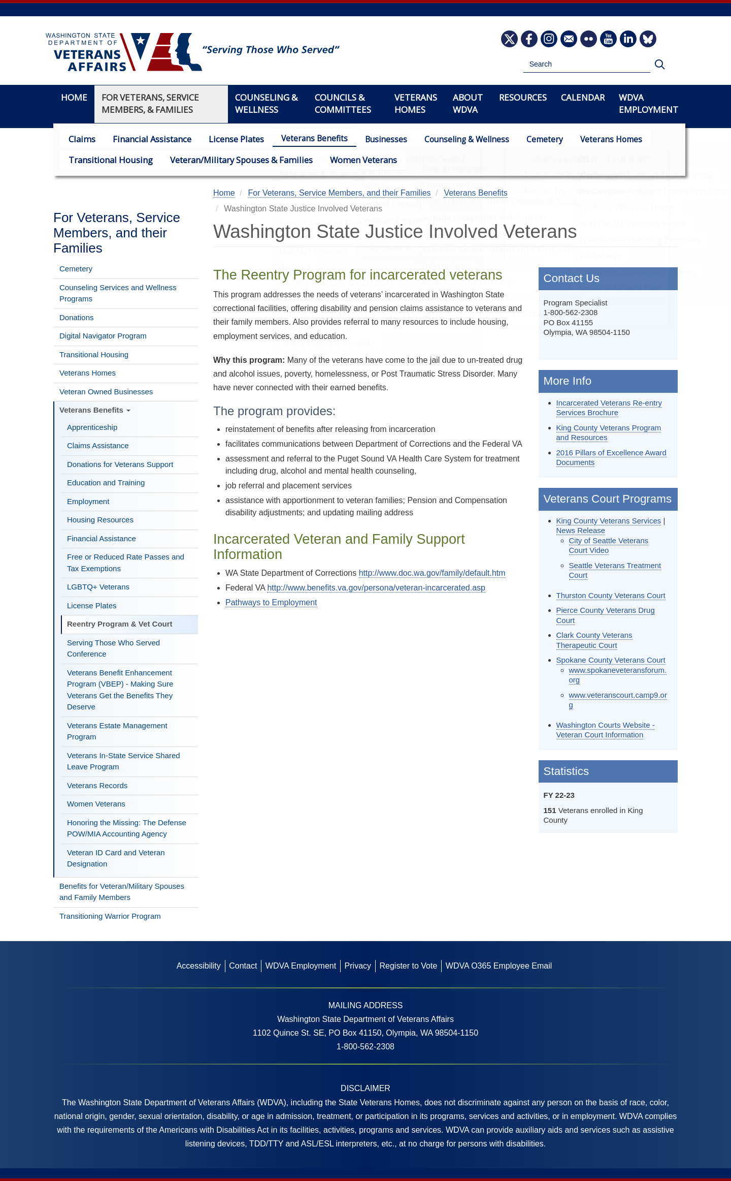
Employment (88, 501)
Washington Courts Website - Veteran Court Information (605, 730)
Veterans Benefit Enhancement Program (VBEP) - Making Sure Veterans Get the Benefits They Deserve (120, 689)
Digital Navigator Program (103, 335)
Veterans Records (97, 785)
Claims (81, 138)
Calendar (583, 97)
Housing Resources (100, 519)
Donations (76, 317)
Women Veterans (347, 159)
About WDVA (468, 103)
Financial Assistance (147, 138)
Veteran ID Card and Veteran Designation (116, 858)
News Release (581, 530)
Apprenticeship (92, 427)
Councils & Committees (343, 103)
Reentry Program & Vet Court (120, 623)
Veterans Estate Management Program (117, 731)
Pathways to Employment (271, 602)
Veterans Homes (601, 139)
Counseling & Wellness (456, 139)
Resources (523, 97)
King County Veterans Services (608, 520)
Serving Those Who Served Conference (113, 648)
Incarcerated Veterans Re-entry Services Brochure (609, 407)
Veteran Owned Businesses (106, 391)
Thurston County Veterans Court (611, 595)
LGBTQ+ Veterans (98, 586)
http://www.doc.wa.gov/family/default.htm (432, 573)
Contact (243, 965)
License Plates (227, 138)
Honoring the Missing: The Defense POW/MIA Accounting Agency (126, 828)
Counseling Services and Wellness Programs (118, 293)
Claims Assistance (98, 445)
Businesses (376, 139)
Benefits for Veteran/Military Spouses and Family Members (121, 892)
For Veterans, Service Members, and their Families (116, 233)
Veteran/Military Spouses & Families (230, 159)
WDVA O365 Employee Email (499, 965)
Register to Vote (408, 965)
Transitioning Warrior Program (110, 916)
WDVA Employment (648, 103)
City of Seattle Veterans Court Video (609, 545)
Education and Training (106, 482)
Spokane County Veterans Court (611, 660)
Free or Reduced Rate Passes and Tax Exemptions (125, 562)
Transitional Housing (107, 159)
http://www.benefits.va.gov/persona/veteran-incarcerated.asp (376, 587)
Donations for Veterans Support (120, 464)
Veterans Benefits (304, 138)
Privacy (358, 965)
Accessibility (199, 965)
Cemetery (534, 139)
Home (74, 97)
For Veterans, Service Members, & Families (150, 103)
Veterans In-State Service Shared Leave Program (123, 761)
